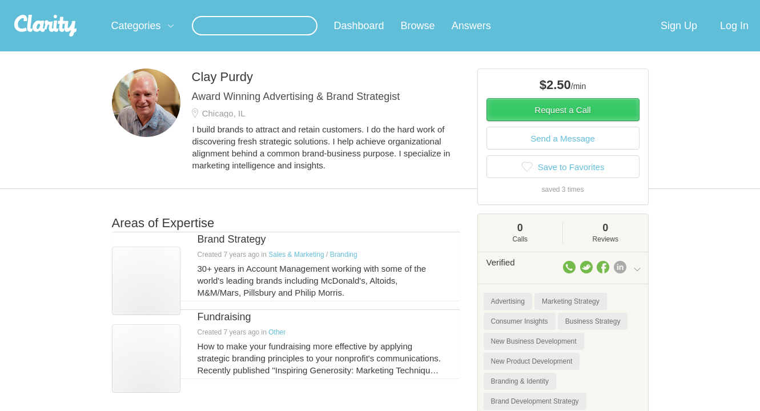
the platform (94, 6)
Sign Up (679, 39)
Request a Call (562, 123)
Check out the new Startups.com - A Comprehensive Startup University (517, 7)
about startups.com (682, 7)
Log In (734, 39)
